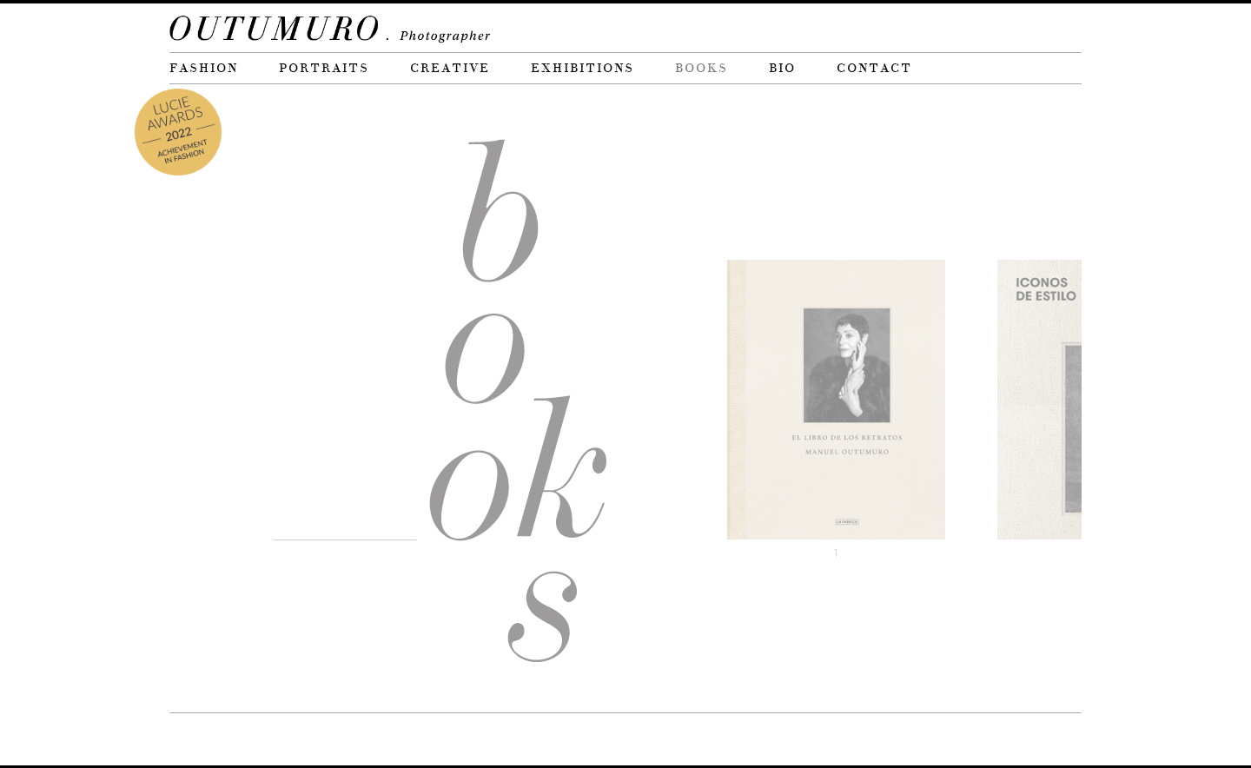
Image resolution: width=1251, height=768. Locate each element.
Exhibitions (582, 68)
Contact (874, 68)
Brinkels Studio (274, 739)
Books (701, 68)
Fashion (203, 68)
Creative (450, 68)
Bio (782, 68)
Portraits (324, 68)
